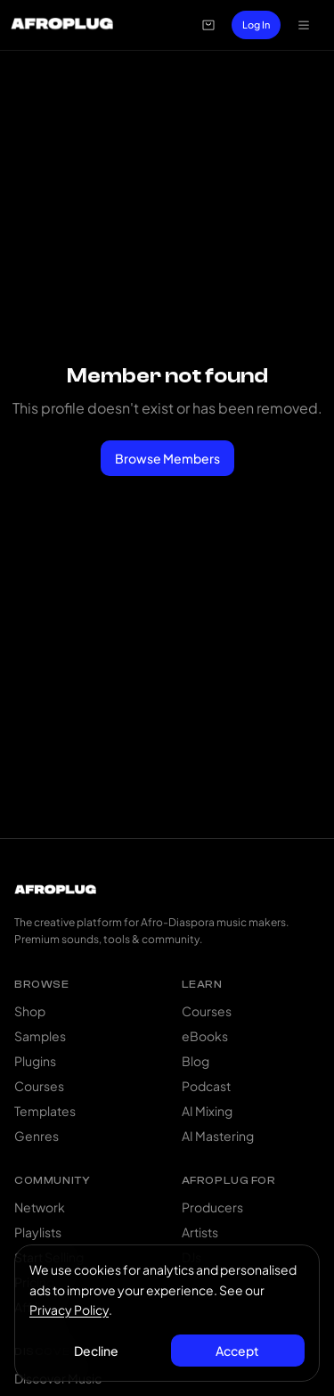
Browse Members (167, 458)
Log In (256, 24)
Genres (36, 1136)
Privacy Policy (69, 1310)
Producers (212, 1207)
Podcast (206, 1086)
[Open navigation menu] (303, 25)
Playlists (37, 1232)
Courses (39, 1086)
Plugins (35, 1061)
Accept (237, 1351)
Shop (29, 1011)
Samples (40, 1036)
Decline (96, 1351)
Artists (200, 1232)
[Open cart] (208, 25)
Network (39, 1207)
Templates (45, 1111)
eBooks (205, 1036)
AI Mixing (207, 1111)
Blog (195, 1061)
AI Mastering (218, 1136)
